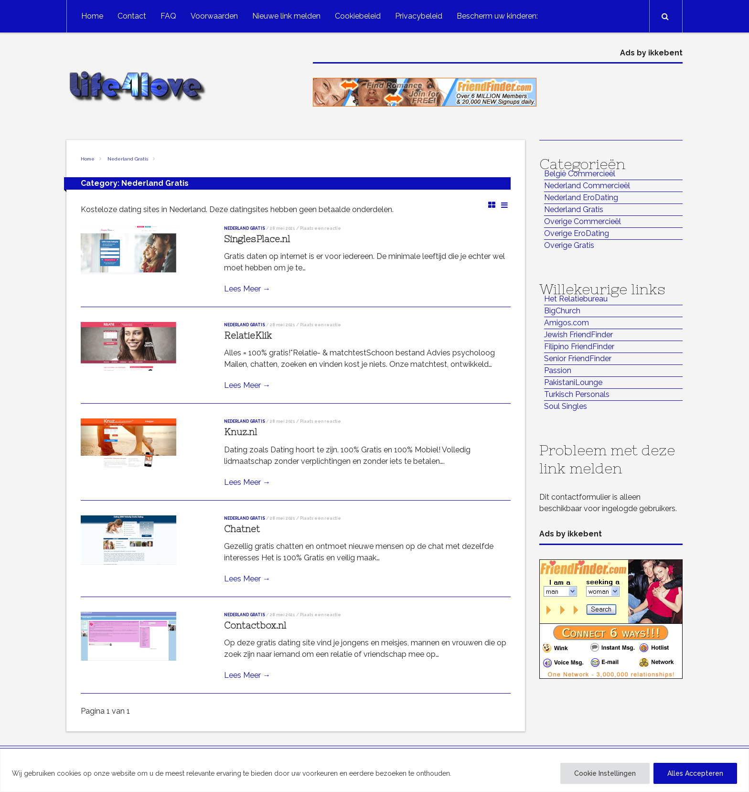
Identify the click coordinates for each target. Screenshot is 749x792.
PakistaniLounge (573, 382)
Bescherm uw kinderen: (497, 16)
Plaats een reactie (320, 228)
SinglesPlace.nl (257, 239)
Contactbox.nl (255, 626)
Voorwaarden (214, 16)
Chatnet (242, 529)
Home (92, 16)
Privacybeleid (418, 16)
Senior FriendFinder (577, 358)
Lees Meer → (247, 288)
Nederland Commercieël (587, 185)
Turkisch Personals (577, 394)
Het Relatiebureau (576, 298)
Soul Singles (565, 406)
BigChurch (562, 310)
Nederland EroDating (581, 197)
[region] (374, 770)
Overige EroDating (576, 233)
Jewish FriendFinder (578, 334)
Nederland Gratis (127, 158)
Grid (491, 204)
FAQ (168, 16)
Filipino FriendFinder (579, 346)
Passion (557, 370)
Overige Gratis (569, 245)
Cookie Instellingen (605, 773)
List (504, 204)
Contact (132, 16)
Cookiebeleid (358, 16)
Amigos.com (566, 322)
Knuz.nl (240, 432)
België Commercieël (579, 173)
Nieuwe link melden (286, 16)
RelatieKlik (248, 336)
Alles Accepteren (695, 773)
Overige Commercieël (582, 221)
